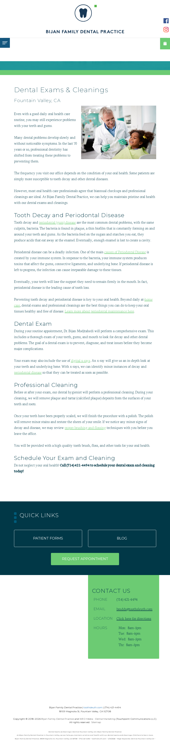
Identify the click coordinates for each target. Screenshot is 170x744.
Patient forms (48, 538)
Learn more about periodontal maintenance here (99, 310)
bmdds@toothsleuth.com (134, 608)
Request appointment (85, 559)
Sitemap (96, 722)
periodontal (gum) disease (57, 222)
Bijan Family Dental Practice (57, 718)
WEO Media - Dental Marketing (97, 718)
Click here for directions (133, 618)
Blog (122, 538)
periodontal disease (28, 372)
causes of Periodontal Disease (125, 251)
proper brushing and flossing (85, 427)
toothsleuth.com (93, 707)
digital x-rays (80, 360)
